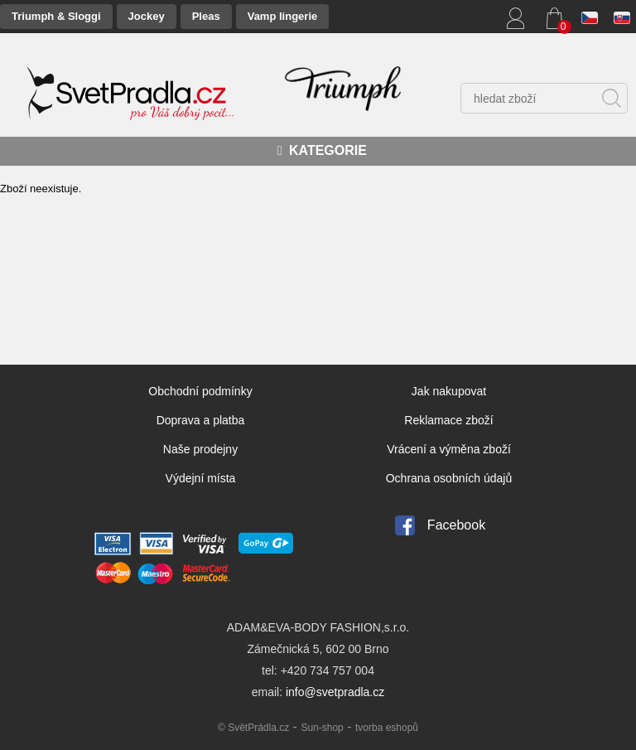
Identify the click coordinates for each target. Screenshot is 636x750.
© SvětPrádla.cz (253, 727)
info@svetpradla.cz (335, 692)
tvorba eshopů (386, 727)
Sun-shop (322, 727)
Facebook (456, 525)
